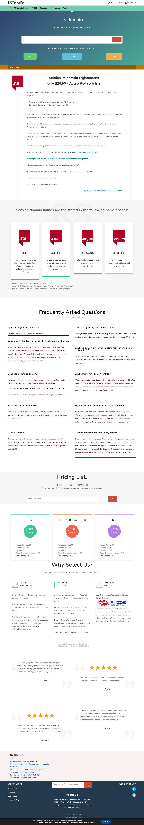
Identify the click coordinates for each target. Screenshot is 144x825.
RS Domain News (21, 8)
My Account (131, 3)
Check (116, 40)
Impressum (12, 796)
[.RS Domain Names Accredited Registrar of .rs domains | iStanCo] (17, 3)
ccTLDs (56, 802)
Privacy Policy (13, 800)
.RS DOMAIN (13, 788)
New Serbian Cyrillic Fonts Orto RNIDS (25, 775)
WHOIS (34, 8)
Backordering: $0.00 (23, 556)
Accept (105, 821)
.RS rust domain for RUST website (23, 761)
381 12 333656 (116, 3)
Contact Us (55, 8)
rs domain (97, 92)
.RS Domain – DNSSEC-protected (23, 778)
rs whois (11, 792)
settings (92, 823)
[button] (47, 8)
